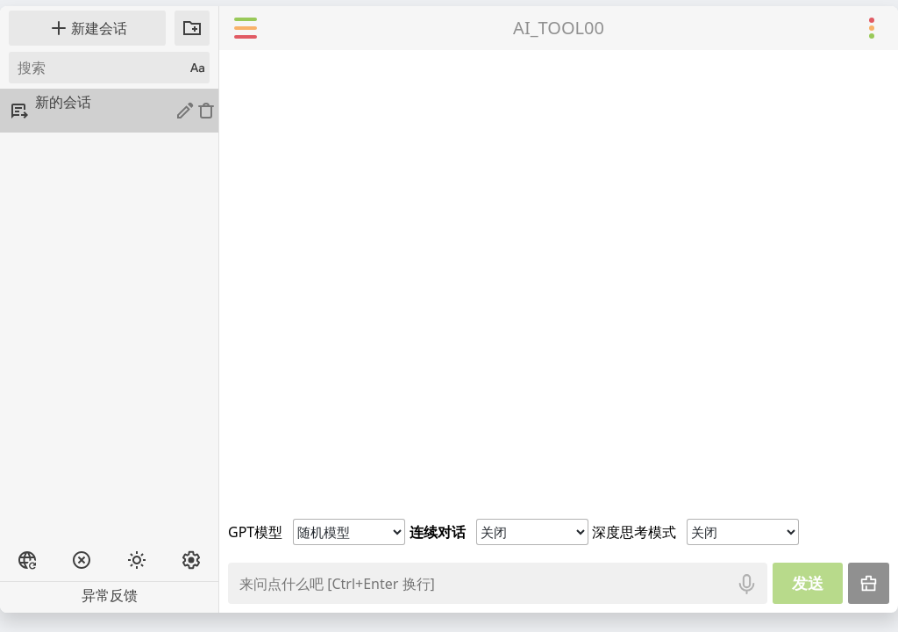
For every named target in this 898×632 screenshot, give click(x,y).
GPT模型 (255, 532)
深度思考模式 (634, 532)
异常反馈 (110, 595)
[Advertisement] (109, 450)
